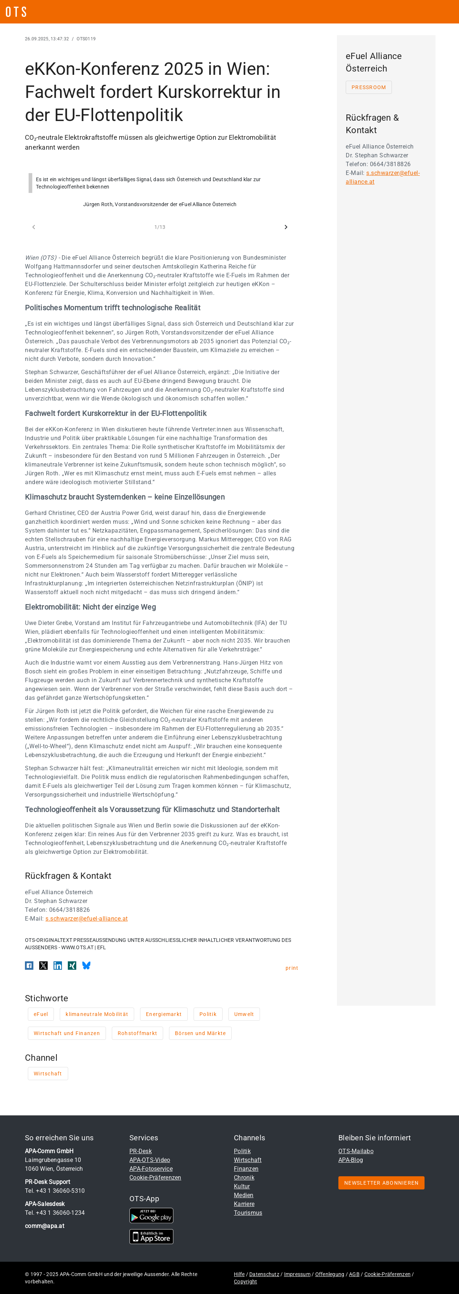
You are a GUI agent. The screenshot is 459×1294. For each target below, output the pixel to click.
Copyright (245, 1281)
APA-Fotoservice (151, 1168)
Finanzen (246, 1168)
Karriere (244, 1203)
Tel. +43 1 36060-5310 (55, 1190)
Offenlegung (330, 1274)
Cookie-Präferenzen (155, 1177)
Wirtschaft (248, 1159)
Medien (244, 1195)
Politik (242, 1151)
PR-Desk (140, 1151)
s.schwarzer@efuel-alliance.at (86, 918)
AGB (354, 1274)
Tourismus (248, 1212)
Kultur (242, 1186)
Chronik (244, 1177)
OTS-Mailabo (356, 1151)
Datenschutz (264, 1274)
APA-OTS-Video (149, 1159)
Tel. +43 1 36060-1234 (55, 1212)
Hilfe (239, 1274)
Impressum (297, 1274)
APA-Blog (350, 1159)
